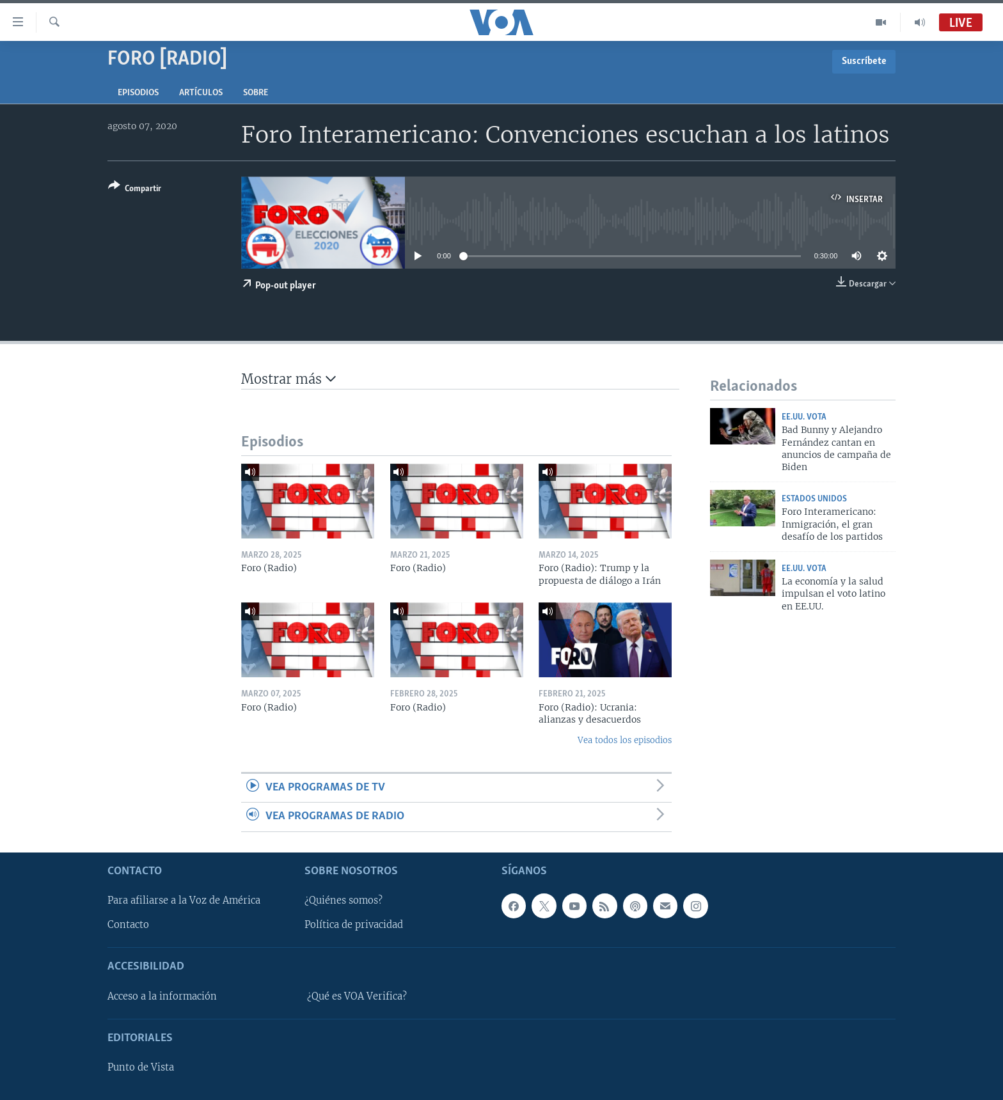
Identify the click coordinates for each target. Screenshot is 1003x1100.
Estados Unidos (814, 499)
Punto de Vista (140, 1067)
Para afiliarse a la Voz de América (183, 900)
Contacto (128, 925)
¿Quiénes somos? (343, 900)
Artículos (201, 93)
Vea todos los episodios (625, 740)
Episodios (138, 93)
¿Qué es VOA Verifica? (357, 996)
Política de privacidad (353, 925)
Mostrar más (288, 379)
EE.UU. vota (804, 417)
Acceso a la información (162, 996)
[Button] (134, 190)
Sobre (255, 93)
